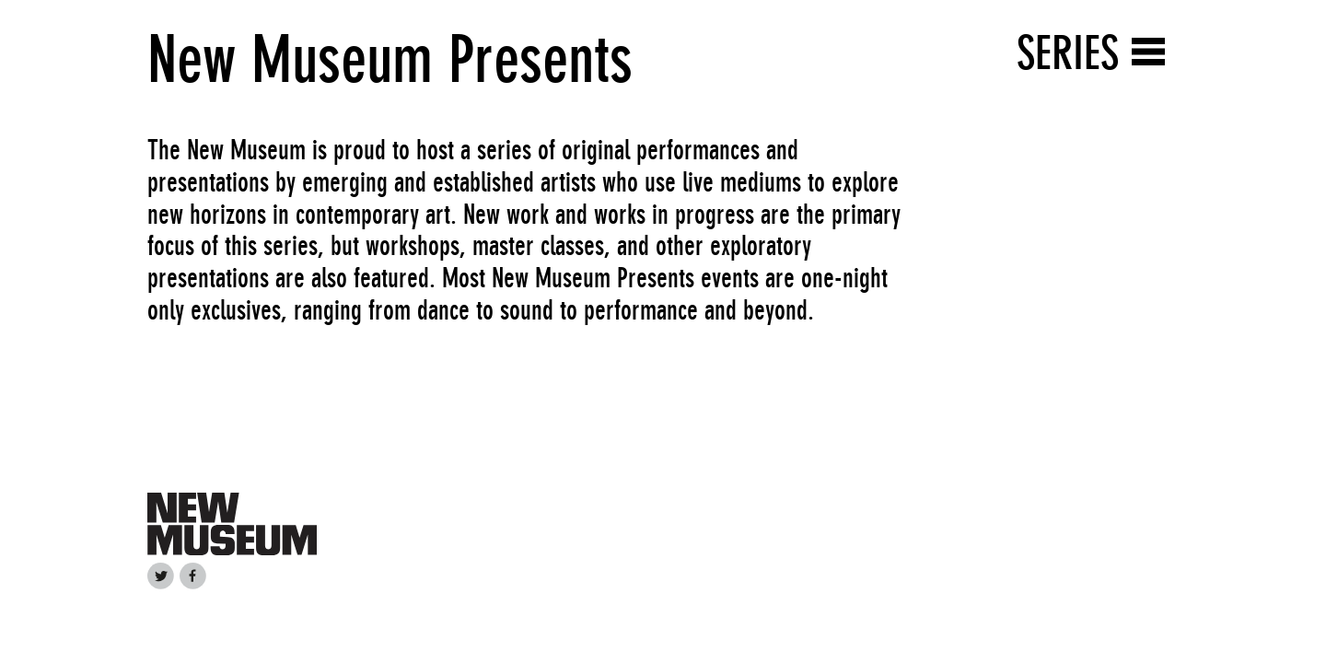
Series (1068, 53)
